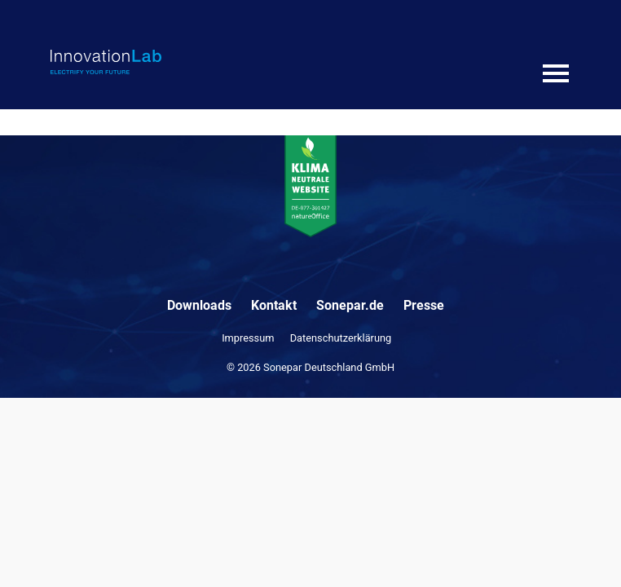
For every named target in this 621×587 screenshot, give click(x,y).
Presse (423, 305)
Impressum (248, 338)
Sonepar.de (350, 305)
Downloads (199, 305)
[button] (29, 557)
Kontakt (274, 305)
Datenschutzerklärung (341, 338)
